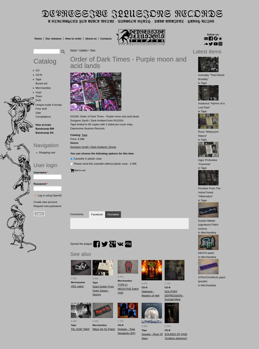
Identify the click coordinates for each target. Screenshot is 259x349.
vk (120, 244)
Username (40, 172)
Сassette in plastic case (88, 158)
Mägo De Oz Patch (104, 329)
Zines (39, 96)
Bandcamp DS (45, 132)
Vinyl (38, 92)
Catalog (44, 61)
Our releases (54, 38)
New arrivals (43, 124)
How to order (73, 38)
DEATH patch (206, 252)
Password (40, 183)
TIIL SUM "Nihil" (80, 329)
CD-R (39, 74)
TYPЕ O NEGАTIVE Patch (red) (128, 288)
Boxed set (41, 83)
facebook (96, 244)
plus (112, 244)
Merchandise (43, 87)
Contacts (106, 38)
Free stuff (41, 108)
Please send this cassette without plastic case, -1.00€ (105, 163)
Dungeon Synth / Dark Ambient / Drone (93, 147)
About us (91, 38)
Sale (38, 112)
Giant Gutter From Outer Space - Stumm (103, 290)
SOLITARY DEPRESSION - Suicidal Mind (174, 295)
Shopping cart (47, 152)
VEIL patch (77, 286)
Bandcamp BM (45, 128)
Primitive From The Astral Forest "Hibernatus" (209, 192)
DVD (38, 100)
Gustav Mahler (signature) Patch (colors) (208, 224)
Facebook (97, 214)
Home (38, 38)
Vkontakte (113, 214)
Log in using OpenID (50, 195)
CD (37, 70)
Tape (38, 79)
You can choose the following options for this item (102, 153)
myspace (128, 244)
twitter (104, 244)
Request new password (47, 206)
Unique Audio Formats (49, 104)
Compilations (43, 116)
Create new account (45, 202)
